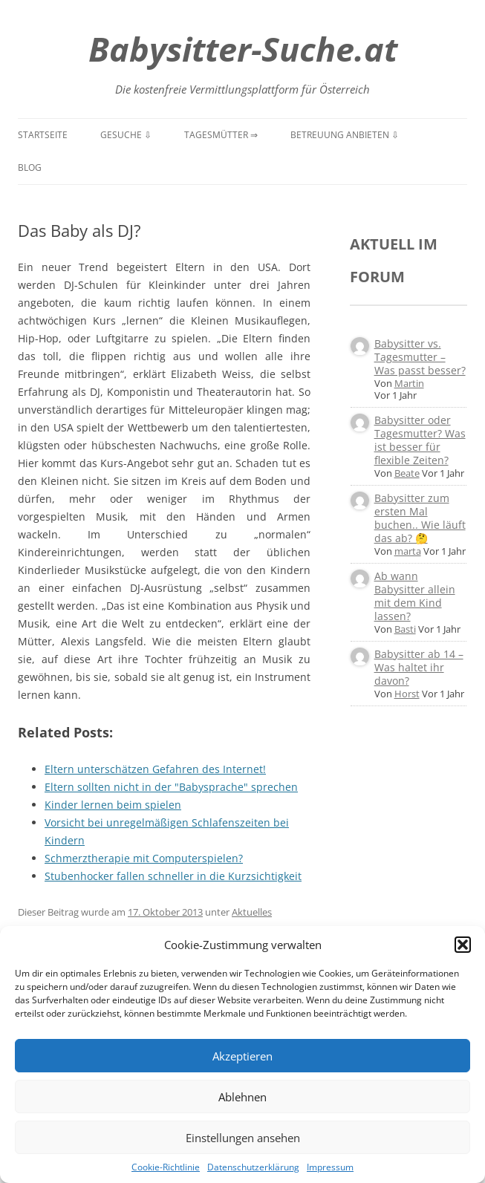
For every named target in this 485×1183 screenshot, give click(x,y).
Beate (407, 473)
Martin (409, 383)
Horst (407, 693)
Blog (30, 167)
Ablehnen (242, 1096)
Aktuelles (252, 912)
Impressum (330, 1167)
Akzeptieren (242, 1056)
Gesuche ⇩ (126, 134)
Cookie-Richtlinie (165, 1167)
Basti (405, 629)
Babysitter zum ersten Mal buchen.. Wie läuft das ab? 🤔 (420, 518)
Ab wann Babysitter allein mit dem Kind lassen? (414, 596)
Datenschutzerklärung (253, 1167)
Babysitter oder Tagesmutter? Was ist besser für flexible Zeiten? (420, 440)
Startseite (43, 134)
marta (407, 551)
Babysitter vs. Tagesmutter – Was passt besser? (420, 356)
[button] (462, 944)
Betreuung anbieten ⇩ (344, 134)
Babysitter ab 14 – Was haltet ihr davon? (418, 667)
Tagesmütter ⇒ (221, 134)
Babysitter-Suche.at (242, 48)
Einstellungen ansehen (243, 1137)
